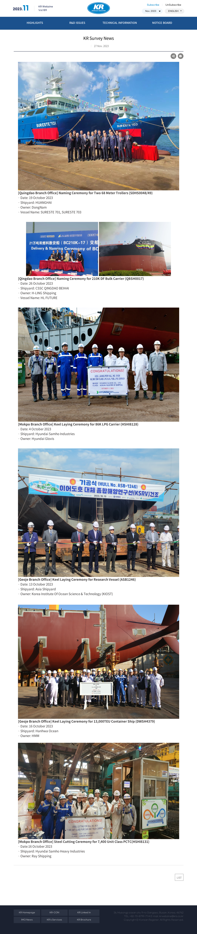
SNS (173, 56)
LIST (179, 877)
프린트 (180, 56)
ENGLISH (175, 11)
